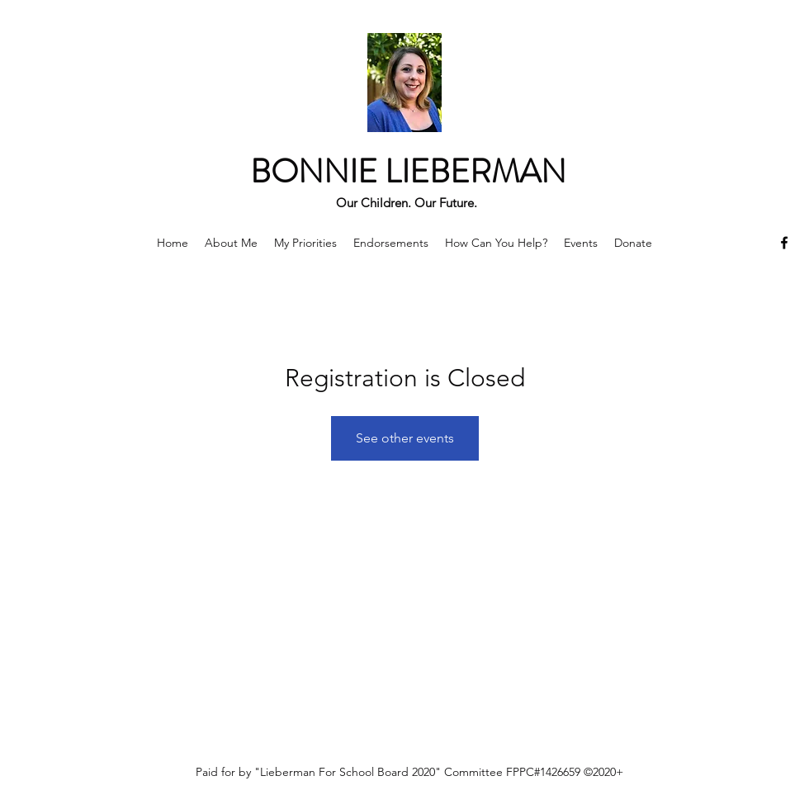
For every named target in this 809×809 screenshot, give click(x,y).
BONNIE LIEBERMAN (408, 171)
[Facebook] (784, 242)
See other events (405, 438)
